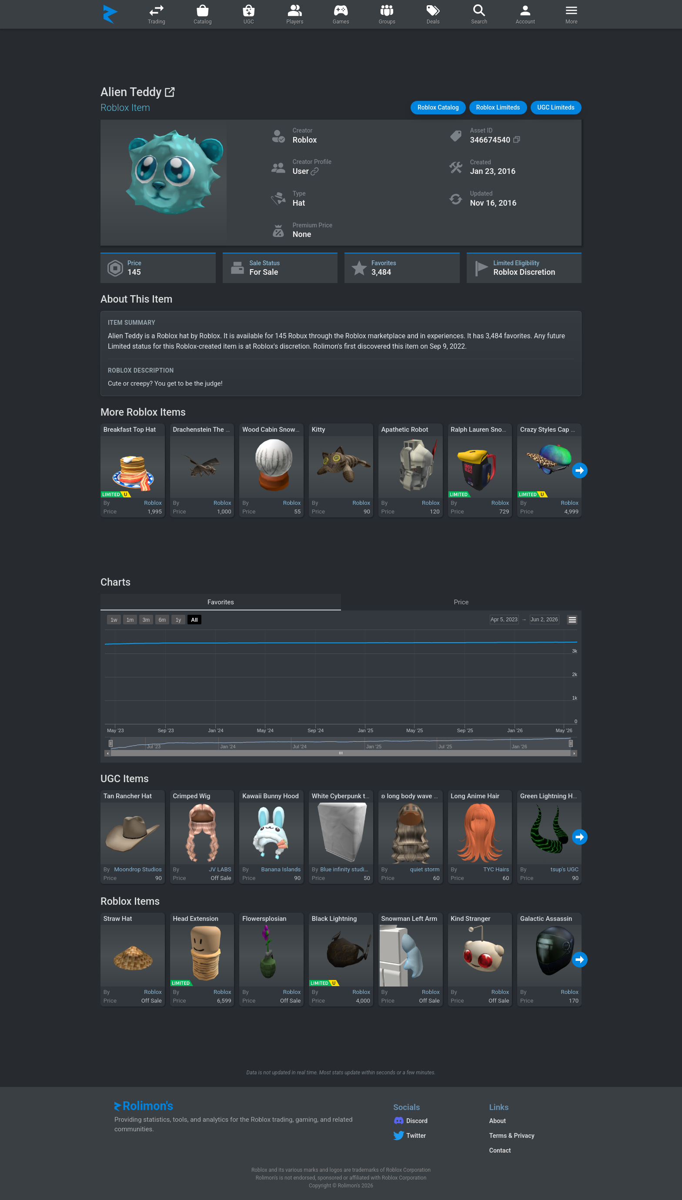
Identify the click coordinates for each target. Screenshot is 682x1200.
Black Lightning (334, 919)
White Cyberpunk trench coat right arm (368, 796)
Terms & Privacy (512, 1135)
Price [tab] (461, 602)
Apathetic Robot (404, 429)
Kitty (318, 429)
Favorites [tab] (220, 602)
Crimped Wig (191, 796)
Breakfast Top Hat (130, 429)
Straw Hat (118, 919)
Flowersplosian (264, 919)
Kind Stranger (470, 919)
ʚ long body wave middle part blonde (434, 796)
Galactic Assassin (546, 919)
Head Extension (195, 919)
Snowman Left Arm (409, 919)
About (497, 1120)
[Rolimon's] (111, 14)
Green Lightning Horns (553, 796)
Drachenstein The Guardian (212, 429)
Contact (500, 1150)
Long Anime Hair (475, 796)
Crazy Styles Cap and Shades (562, 429)
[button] (438, 107)
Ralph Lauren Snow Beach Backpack (503, 429)
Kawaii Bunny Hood (270, 796)
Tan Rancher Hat (128, 796)
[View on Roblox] (169, 92)
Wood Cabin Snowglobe (276, 429)
